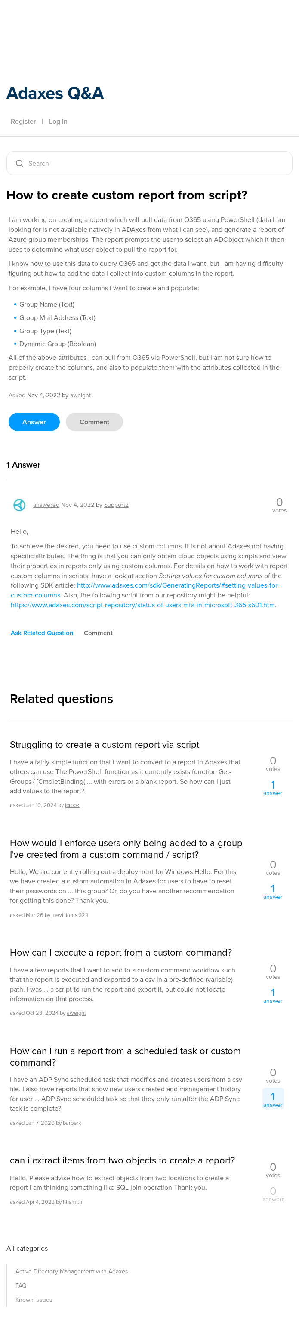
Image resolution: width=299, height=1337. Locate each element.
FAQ (21, 1285)
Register (23, 121)
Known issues (33, 1299)
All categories (27, 1248)
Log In (58, 121)
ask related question (42, 633)
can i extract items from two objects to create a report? (122, 1160)
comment (94, 422)
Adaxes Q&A (55, 93)
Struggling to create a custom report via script (104, 744)
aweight (76, 1013)
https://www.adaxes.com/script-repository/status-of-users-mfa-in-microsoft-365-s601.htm (143, 605)
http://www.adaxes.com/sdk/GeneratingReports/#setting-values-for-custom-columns (145, 590)
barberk (72, 1122)
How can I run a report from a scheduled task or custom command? (125, 1056)
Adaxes (47, 25)
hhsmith (72, 1201)
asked (17, 395)
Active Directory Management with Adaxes (71, 1271)
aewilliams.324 (70, 915)
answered (46, 504)
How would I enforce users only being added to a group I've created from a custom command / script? (126, 849)
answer (34, 422)
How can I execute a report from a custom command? (121, 952)
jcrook (72, 805)
